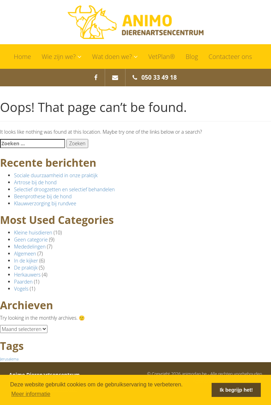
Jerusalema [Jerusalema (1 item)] (9, 359)
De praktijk (26, 267)
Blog (192, 56)
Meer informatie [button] (30, 394)
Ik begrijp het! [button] (236, 390)
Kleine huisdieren (33, 232)
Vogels (21, 288)
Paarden (23, 281)
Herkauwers (27, 274)
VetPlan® (161, 56)
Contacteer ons (230, 56)
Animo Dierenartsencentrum (135, 22)
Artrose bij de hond (35, 182)
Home (22, 56)
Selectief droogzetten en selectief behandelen (64, 189)
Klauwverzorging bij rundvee (45, 203)
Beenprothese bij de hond (43, 196)
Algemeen (25, 253)
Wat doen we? (115, 56)
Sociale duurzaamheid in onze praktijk (56, 175)
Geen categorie (31, 239)
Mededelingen (30, 246)
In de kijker (26, 260)
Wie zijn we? (61, 56)
